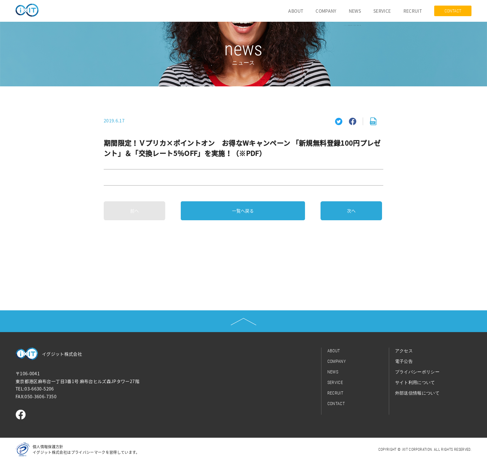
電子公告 (404, 361)
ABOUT (295, 11)
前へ (134, 211)
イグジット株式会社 (62, 354)
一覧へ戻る (243, 211)
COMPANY (326, 11)
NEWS (355, 11)
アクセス (404, 350)
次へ (351, 211)
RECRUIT (412, 11)
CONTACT (452, 10)
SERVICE (382, 11)
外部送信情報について (417, 392)
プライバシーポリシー (417, 371)
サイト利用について (415, 382)
